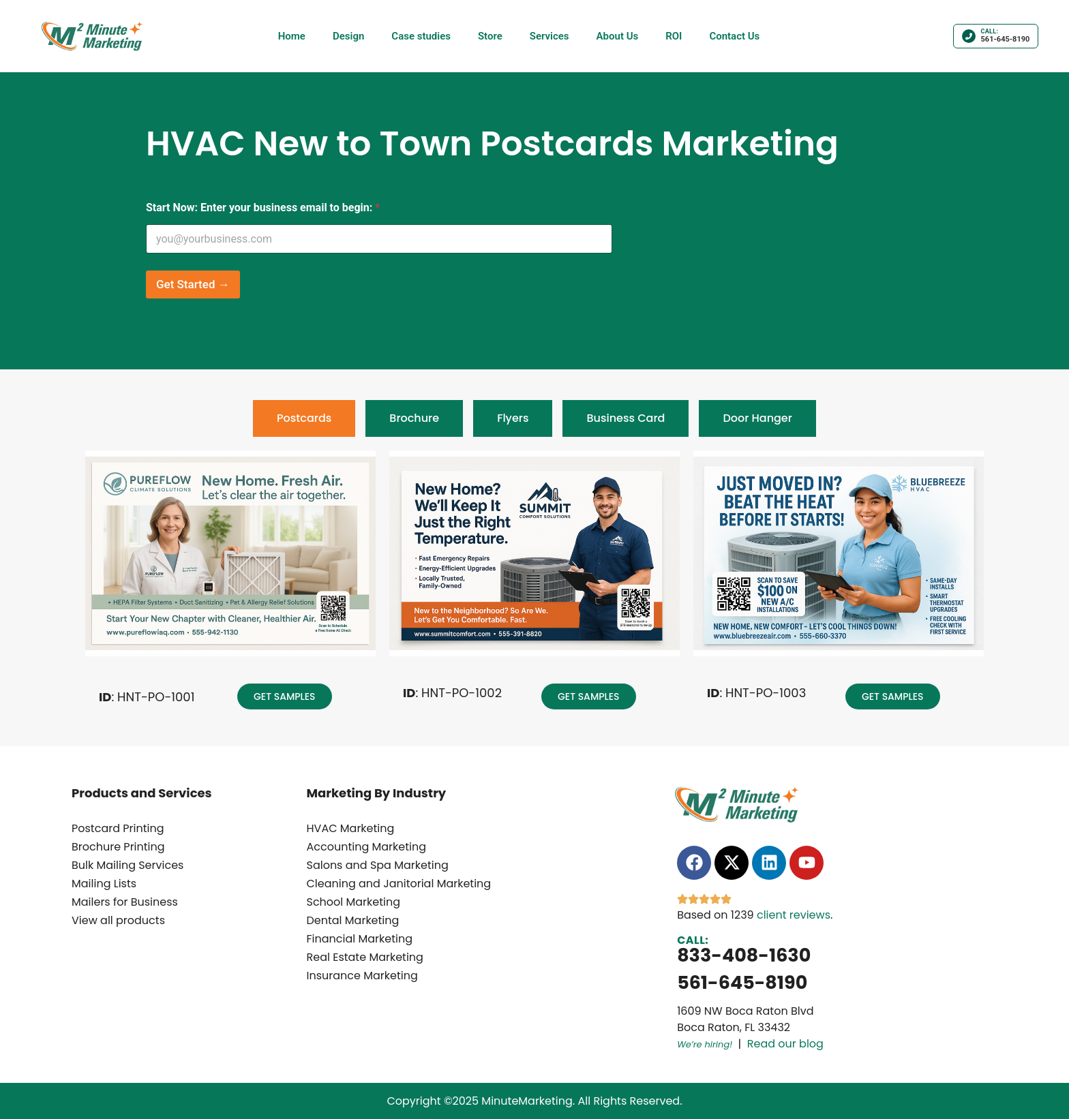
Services (549, 36)
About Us (618, 36)
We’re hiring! (704, 1044)
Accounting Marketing (367, 847)
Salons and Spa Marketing (378, 865)
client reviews (793, 915)
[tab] (304, 418)
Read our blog (785, 1044)
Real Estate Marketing (365, 957)
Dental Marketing (353, 920)
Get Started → (193, 284)
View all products (118, 920)
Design (348, 36)
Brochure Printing (118, 847)
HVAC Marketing (351, 828)
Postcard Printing (118, 828)
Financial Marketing (360, 939)
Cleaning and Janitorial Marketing (399, 883)
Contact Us (734, 36)
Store (490, 36)
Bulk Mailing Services (127, 865)
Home (291, 36)
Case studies (421, 36)
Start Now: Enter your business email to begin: (263, 207)
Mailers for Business (125, 902)
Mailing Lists (104, 883)
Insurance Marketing (362, 975)
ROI (673, 36)
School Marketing (354, 902)
